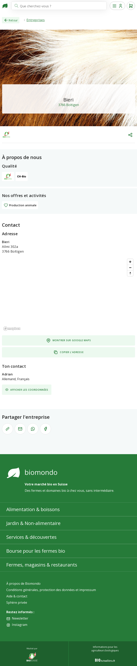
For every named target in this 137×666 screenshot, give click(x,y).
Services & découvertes (31, 537)
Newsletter (20, 618)
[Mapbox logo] (12, 328)
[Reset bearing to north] (130, 273)
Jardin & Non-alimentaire (33, 523)
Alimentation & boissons (33, 509)
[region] (68, 294)
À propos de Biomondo (23, 583)
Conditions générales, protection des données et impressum (51, 590)
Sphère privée (16, 602)
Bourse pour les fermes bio (35, 551)
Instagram (19, 624)
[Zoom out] (130, 267)
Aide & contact (16, 596)
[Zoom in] (130, 262)
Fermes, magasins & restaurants (41, 564)
